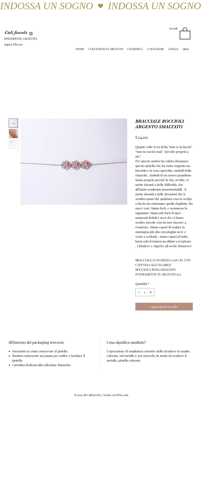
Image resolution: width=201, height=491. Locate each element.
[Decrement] (139, 292)
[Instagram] (31, 34)
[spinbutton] (145, 292)
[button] (185, 33)
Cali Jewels (15, 32)
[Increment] (151, 292)
